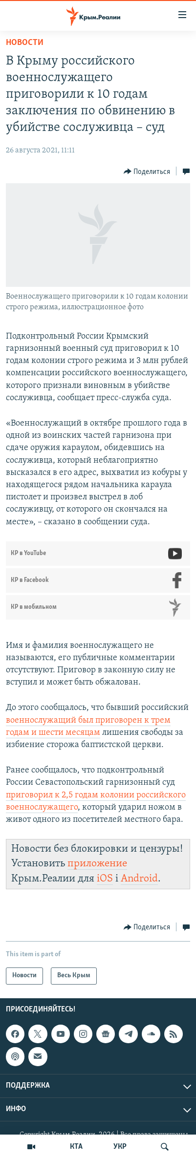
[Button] (147, 171)
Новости (25, 42)
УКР (120, 1147)
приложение (97, 864)
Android (139, 879)
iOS (105, 879)
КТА (76, 1147)
